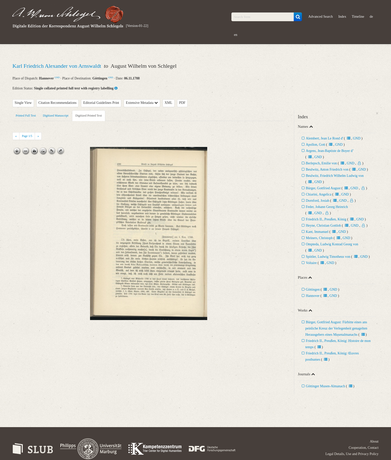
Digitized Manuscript (55, 115)
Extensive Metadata (142, 103)
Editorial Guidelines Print (101, 103)
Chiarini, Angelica (318, 194)
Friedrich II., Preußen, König (326, 219)
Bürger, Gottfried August (323, 188)
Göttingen (313, 289)
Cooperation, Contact (364, 448)
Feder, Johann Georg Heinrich (327, 207)
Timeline (358, 16)
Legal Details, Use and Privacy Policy (352, 454)
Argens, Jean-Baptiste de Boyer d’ (329, 151)
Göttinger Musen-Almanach (325, 386)
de (371, 16)
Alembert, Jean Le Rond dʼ (324, 138)
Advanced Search (320, 16)
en (235, 35)
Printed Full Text (26, 115)
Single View (23, 103)
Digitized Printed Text (88, 115)
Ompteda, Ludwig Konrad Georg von (332, 244)
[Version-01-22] (137, 26)
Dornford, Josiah (318, 200)
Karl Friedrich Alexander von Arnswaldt (57, 66)
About (374, 441)
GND (57, 77)
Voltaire (311, 263)
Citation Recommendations (57, 103)
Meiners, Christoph (319, 238)
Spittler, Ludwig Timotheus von (328, 257)
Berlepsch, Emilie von (321, 163)
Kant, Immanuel (317, 232)
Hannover (312, 296)
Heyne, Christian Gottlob (323, 225)
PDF (182, 103)
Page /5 (27, 136)
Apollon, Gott (315, 144)
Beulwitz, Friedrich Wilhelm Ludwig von (335, 176)
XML (168, 103)
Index (342, 16)
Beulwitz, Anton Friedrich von (327, 169)
